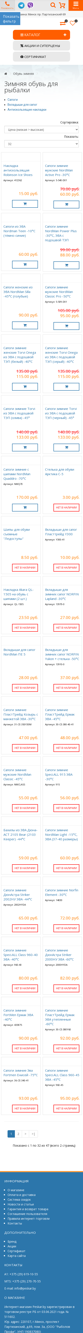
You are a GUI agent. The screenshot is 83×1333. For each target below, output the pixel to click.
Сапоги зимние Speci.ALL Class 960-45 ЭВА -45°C (62, 1075)
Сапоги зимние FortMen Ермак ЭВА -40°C (18, 1014)
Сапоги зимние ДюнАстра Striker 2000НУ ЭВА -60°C (59, 954)
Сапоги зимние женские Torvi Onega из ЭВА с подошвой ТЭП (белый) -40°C (19, 355)
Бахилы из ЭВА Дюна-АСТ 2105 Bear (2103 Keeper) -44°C (20, 834)
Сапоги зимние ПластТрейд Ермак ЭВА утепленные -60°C (60, 1017)
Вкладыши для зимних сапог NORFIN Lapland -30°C (62, 594)
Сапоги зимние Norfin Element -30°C (61, 892)
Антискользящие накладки (27, 109)
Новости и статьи (21, 1204)
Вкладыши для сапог (22, 104)
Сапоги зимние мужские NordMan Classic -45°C (17, 774)
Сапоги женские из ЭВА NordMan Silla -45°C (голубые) (18, 291)
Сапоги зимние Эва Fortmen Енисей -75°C (20, 1072)
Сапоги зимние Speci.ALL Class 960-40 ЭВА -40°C (20, 954)
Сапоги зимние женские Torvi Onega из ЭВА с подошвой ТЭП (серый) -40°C (61, 355)
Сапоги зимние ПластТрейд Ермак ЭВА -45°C (60, 714)
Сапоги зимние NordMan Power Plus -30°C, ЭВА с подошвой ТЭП (61, 233)
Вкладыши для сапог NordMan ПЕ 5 (19, 651)
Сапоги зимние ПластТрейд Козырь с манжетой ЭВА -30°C (20, 714)
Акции (12, 1246)
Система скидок (19, 1199)
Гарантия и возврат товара (28, 1209)
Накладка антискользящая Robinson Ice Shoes (18, 170)
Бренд (12, 1241)
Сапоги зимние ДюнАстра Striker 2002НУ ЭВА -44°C (17, 894)
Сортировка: (69, 122)
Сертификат (16, 1251)
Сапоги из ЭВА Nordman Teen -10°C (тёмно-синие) (19, 231)
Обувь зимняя (23, 74)
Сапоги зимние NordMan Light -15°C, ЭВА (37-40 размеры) (61, 834)
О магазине (16, 1190)
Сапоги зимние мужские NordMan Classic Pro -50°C (59, 291)
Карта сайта (17, 1256)
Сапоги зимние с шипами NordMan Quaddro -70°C (16, 474)
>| (33, 1134)
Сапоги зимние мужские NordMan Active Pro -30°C (59, 170)
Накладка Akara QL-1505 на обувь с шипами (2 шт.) (18, 594)
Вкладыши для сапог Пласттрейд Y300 (61, 531)
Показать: (71, 136)
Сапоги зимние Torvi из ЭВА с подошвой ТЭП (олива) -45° (19, 413)
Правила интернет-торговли (29, 1218)
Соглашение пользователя (27, 1214)
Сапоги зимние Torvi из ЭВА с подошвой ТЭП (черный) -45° (61, 413)
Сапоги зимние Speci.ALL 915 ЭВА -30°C (58, 774)
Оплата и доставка (22, 1195)
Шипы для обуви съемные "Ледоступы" (16, 534)
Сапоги (13, 99)
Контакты (15, 1223)
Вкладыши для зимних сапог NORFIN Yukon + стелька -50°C (62, 654)
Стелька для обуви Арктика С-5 (59, 471)
